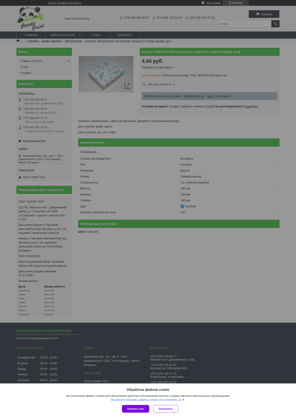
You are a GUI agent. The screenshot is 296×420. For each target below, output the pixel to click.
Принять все (135, 408)
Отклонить (166, 408)
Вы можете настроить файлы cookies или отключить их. (146, 399)
